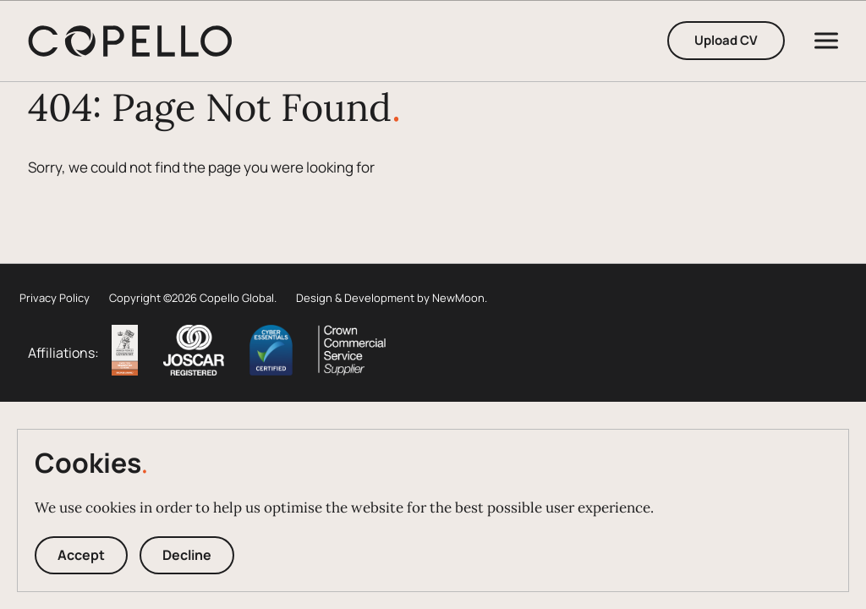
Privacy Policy (54, 297)
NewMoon (458, 297)
